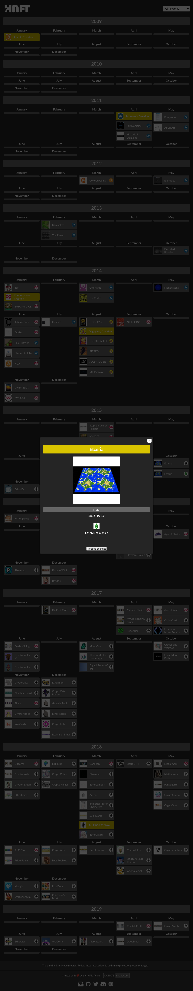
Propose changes (96, 548)
